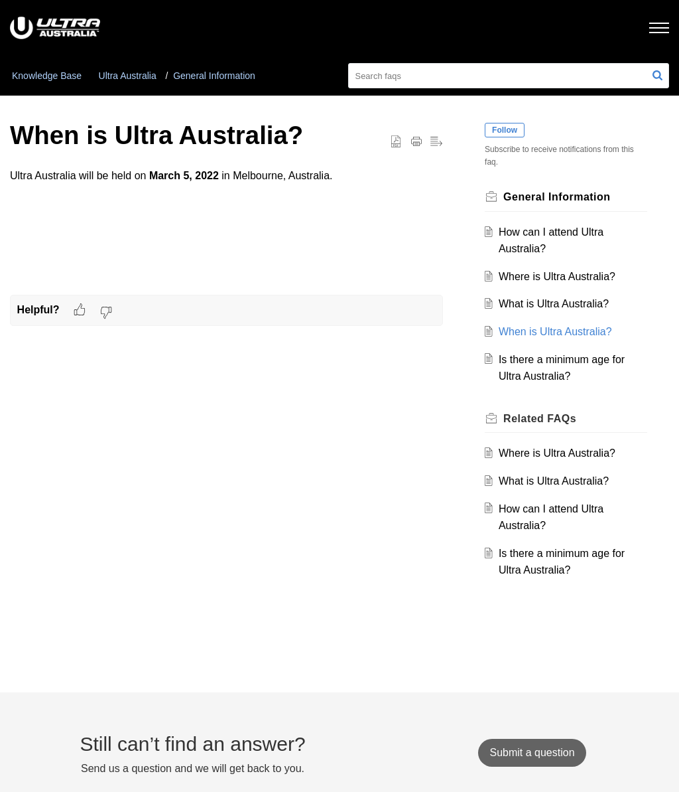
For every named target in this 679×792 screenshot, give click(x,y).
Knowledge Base (47, 75)
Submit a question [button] (531, 752)
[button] (657, 76)
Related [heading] (540, 418)
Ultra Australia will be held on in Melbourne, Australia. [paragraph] (226, 185)
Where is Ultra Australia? (557, 276)
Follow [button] (505, 130)
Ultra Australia (127, 75)
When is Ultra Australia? (555, 331)
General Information (214, 75)
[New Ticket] (532, 752)
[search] (509, 75)
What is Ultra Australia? (554, 303)
